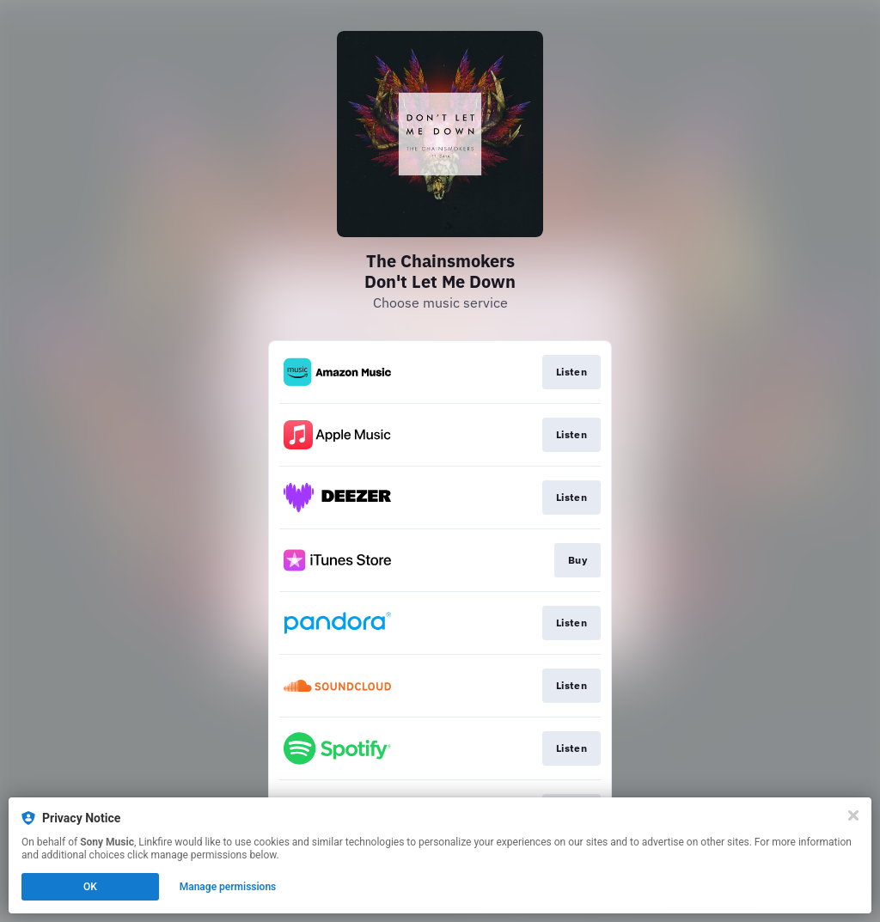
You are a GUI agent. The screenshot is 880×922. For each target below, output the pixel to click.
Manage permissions (228, 887)
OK (90, 887)
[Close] (853, 815)
